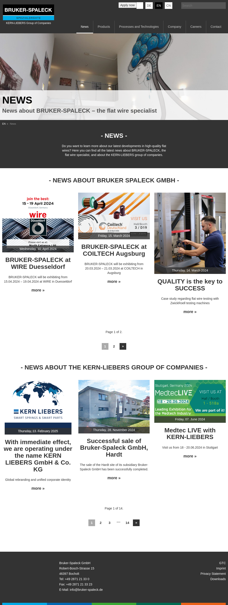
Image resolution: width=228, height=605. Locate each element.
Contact (216, 26)
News (85, 26)
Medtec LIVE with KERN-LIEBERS (190, 434)
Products (104, 26)
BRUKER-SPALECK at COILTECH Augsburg (114, 250)
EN (4, 123)
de (149, 5)
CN (168, 5)
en (159, 5)
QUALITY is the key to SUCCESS (189, 285)
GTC (222, 563)
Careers (196, 26)
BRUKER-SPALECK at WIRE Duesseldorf (38, 263)
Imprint (221, 568)
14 (127, 523)
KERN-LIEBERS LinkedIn (139, 5)
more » (38, 290)
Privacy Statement (213, 573)
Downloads (218, 579)
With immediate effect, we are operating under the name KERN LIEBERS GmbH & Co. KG (38, 456)
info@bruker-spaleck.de (86, 589)
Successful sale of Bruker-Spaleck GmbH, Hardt (114, 447)
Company (174, 26)
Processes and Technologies (139, 26)
